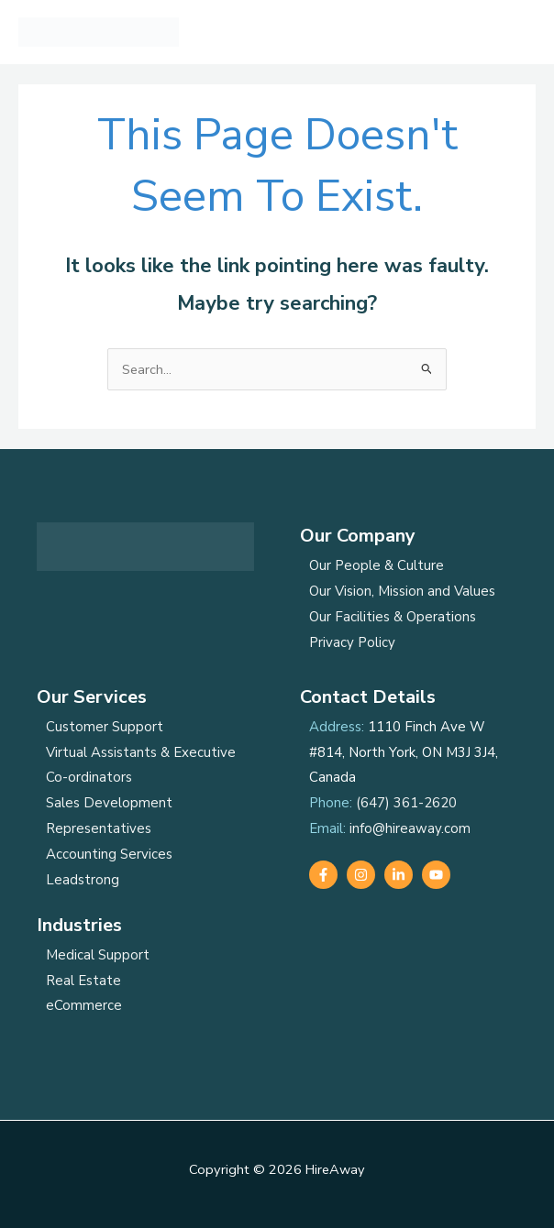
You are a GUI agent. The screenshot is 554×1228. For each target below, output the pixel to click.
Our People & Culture (376, 565)
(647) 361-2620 (406, 803)
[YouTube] (436, 875)
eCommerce (84, 1005)
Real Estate (83, 980)
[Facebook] (323, 875)
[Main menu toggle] (516, 32)
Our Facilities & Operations (392, 617)
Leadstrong (82, 880)
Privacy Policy (352, 642)
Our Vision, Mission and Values (402, 591)
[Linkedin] (398, 875)
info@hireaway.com (410, 828)
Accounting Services (109, 854)
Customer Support (104, 727)
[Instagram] (361, 875)
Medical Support (98, 955)
